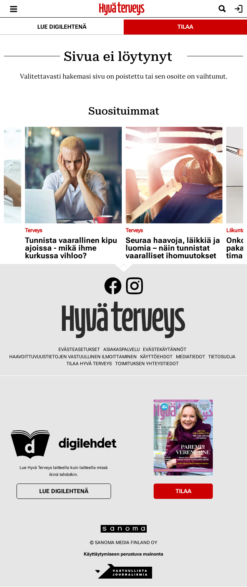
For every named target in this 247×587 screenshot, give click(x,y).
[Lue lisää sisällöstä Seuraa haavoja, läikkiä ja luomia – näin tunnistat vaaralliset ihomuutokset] (174, 175)
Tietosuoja (221, 356)
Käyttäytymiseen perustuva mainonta (123, 554)
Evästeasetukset (79, 349)
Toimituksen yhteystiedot (147, 363)
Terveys (33, 230)
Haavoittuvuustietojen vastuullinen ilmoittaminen (73, 356)
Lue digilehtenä (61, 26)
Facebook (112, 285)
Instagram (134, 285)
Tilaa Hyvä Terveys (89, 363)
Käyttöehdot (156, 356)
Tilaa (185, 26)
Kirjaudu (237, 9)
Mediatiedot (190, 356)
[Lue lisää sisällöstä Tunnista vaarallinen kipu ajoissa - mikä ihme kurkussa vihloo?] (73, 175)
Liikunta (235, 230)
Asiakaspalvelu (121, 349)
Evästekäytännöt (164, 349)
